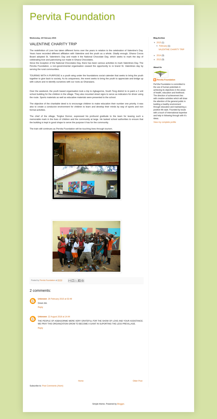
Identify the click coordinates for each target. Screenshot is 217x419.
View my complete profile (164, 122)
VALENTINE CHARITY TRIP (171, 49)
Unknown (42, 299)
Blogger (120, 404)
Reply (40, 307)
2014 (159, 55)
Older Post (137, 381)
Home (81, 381)
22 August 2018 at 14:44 (59, 316)
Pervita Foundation (72, 16)
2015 (159, 42)
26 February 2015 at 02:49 (60, 299)
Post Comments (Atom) (52, 386)
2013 (159, 59)
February (163, 46)
